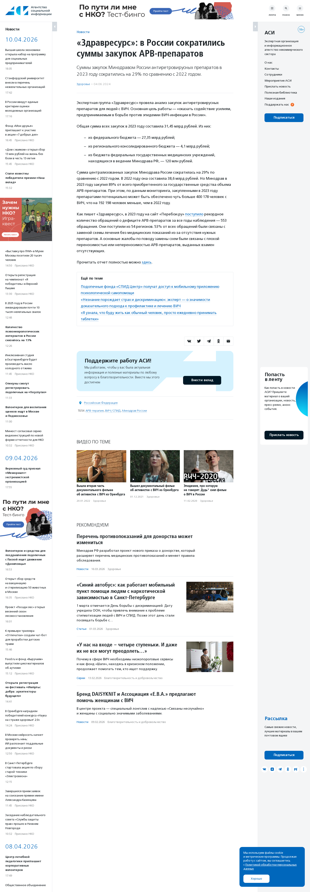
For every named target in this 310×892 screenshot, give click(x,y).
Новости (83, 32)
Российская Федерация (101, 402)
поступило (194, 214)
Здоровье (83, 84)
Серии (81, 677)
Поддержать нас (277, 104)
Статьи (81, 627)
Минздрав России (134, 410)
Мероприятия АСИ (278, 80)
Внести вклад (202, 379)
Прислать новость (278, 86)
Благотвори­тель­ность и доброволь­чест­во (133, 677)
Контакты (272, 68)
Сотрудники (273, 74)
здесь (147, 262)
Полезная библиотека (281, 92)
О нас (268, 62)
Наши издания (275, 98)
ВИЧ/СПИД (113, 410)
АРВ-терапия (95, 410)
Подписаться (284, 118)
